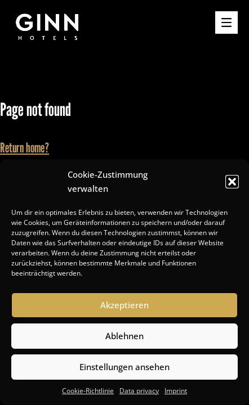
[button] (232, 181)
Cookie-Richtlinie (88, 390)
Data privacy (139, 390)
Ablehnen (124, 335)
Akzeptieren (124, 304)
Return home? (24, 148)
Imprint (175, 390)
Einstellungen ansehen (124, 366)
